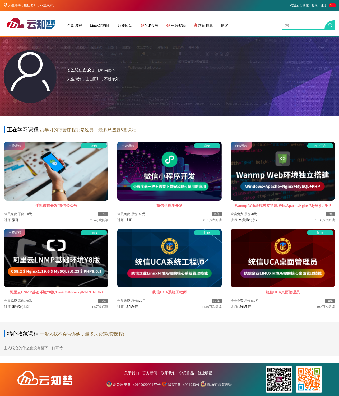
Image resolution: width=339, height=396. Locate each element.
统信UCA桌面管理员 (283, 292)
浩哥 (15, 220)
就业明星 (205, 373)
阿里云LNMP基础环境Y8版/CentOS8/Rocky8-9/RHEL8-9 (56, 292)
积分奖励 (176, 25)
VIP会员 (149, 25)
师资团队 (125, 25)
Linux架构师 (100, 25)
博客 (224, 25)
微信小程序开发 (169, 206)
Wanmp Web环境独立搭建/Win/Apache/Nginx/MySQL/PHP (283, 206)
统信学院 (132, 307)
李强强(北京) (248, 220)
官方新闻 (149, 373)
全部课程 (74, 25)
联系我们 (168, 373)
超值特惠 (203, 25)
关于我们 (131, 373)
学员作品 (186, 373)
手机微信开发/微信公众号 (56, 206)
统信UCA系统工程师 (169, 292)
